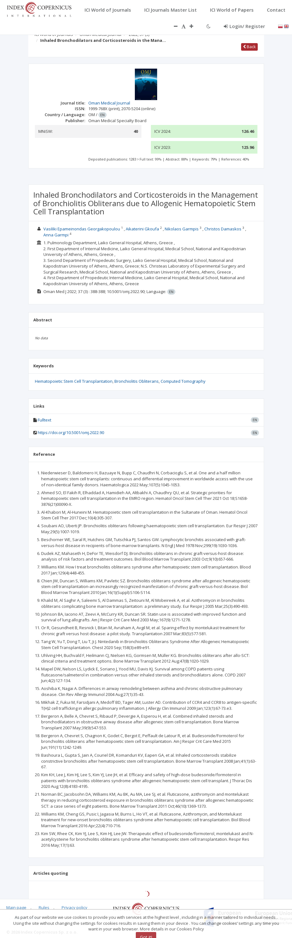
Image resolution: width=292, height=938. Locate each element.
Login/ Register (244, 26)
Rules (44, 907)
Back (249, 46)
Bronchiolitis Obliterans (136, 381)
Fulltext (44, 420)
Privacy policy (74, 907)
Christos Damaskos (222, 229)
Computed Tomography (183, 381)
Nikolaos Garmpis (182, 229)
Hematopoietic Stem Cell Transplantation (74, 381)
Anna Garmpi (56, 235)
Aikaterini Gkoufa (142, 229)
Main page (16, 907)
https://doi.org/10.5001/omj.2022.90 (71, 432)
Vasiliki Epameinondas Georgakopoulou (81, 229)
